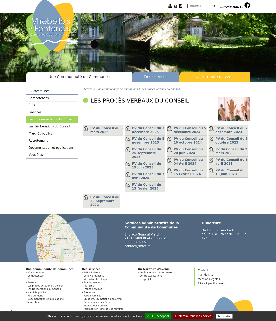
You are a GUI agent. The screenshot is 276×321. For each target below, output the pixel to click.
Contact (203, 270)
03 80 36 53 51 (136, 242)
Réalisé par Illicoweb (211, 283)
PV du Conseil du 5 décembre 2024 (190, 130)
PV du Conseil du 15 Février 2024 (188, 172)
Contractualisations (151, 275)
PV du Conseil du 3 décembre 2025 (148, 130)
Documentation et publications (51, 147)
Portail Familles (92, 295)
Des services (155, 77)
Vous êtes (36, 155)
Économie (89, 292)
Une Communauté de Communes (79, 77)
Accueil (87, 89)
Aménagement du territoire (156, 272)
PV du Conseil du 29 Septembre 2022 (104, 201)
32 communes (39, 91)
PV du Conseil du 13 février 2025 (146, 186)
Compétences (39, 98)
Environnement (92, 282)
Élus (32, 105)
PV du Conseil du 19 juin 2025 (146, 165)
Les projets (146, 279)
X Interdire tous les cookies (193, 316)
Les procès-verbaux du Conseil (51, 119)
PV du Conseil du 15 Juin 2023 (230, 172)
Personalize (224, 316)
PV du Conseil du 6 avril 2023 (231, 161)
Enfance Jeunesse (94, 275)
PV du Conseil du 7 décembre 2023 (231, 130)
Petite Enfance (92, 272)
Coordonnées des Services (99, 302)
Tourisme (89, 285)
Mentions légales (209, 279)
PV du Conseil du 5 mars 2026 (106, 130)
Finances (35, 112)
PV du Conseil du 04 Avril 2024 (188, 161)
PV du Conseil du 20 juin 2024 (188, 151)
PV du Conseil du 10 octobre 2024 (188, 140)
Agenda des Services (96, 305)
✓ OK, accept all (158, 316)
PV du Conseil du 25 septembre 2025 (146, 153)
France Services (93, 289)
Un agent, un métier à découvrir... (103, 299)
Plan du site (205, 274)
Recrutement (38, 140)
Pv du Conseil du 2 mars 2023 (231, 151)
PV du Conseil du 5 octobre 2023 (231, 140)
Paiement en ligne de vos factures (103, 309)
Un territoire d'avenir (215, 77)
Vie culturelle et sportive (98, 279)
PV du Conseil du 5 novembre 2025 (148, 140)
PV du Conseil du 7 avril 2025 (148, 176)
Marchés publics (40, 133)
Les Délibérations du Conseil (49, 126)
